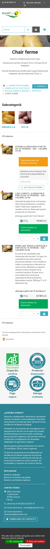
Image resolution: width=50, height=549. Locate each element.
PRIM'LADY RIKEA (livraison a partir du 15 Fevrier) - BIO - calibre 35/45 (31, 248)
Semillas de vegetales (17, 88)
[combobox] (13, 30)
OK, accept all (14, 541)
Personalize (25, 545)
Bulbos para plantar (17, 91)
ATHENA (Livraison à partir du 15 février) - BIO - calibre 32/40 (31, 149)
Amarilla (8, 127)
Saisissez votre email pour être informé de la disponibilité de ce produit (33, 174)
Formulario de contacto (21, 519)
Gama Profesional (19, 86)
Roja (25, 127)
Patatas (36, 91)
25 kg (33, 221)
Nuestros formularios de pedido (17, 477)
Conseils (40, 86)
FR (44, 3)
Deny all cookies (35, 541)
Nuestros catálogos (12, 475)
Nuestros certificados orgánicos (17, 480)
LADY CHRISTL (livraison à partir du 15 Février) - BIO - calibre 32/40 (30, 195)
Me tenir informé (31, 187)
